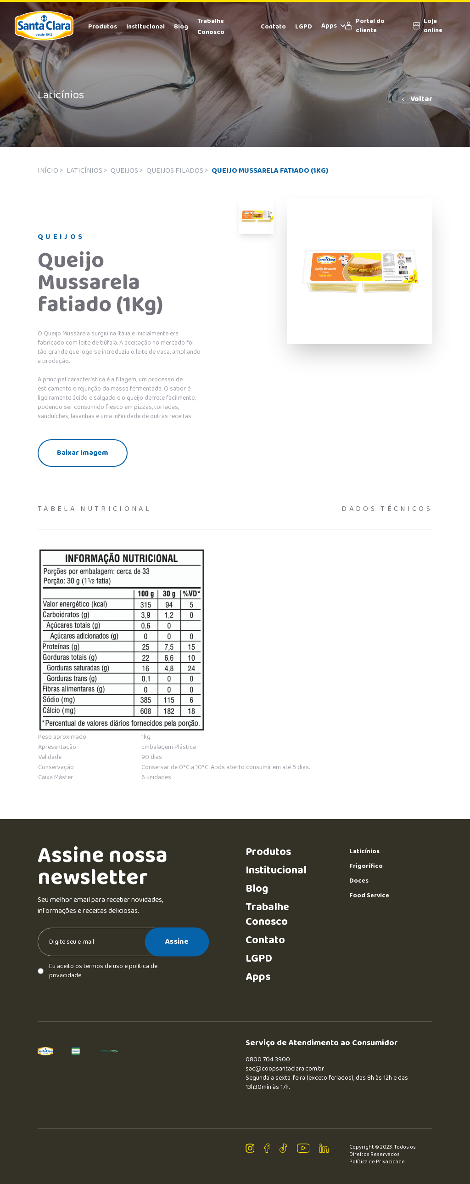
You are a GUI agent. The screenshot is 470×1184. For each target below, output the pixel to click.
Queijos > (127, 170)
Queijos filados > (177, 170)
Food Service (369, 895)
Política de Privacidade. (377, 1162)
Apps (333, 25)
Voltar (416, 99)
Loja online (427, 26)
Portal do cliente (365, 26)
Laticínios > (87, 170)
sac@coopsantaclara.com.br (285, 1068)
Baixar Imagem (82, 453)
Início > (50, 170)
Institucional (145, 27)
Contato (273, 27)
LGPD (303, 27)
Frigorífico (366, 866)
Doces (359, 881)
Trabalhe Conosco (267, 914)
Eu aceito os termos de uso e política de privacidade (97, 971)
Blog (181, 27)
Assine (177, 941)
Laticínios (364, 851)
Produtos (102, 27)
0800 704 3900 (268, 1059)
